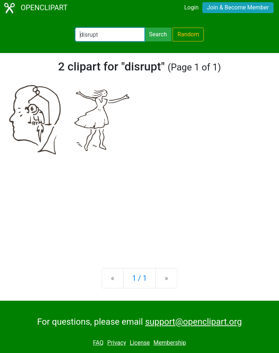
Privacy (116, 342)
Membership (170, 342)
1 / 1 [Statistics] (139, 278)
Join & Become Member (238, 7)
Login (191, 7)
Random (188, 34)
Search (158, 34)
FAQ (98, 342)
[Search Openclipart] (110, 34)
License (140, 342)
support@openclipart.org (193, 322)
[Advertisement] (139, 205)
